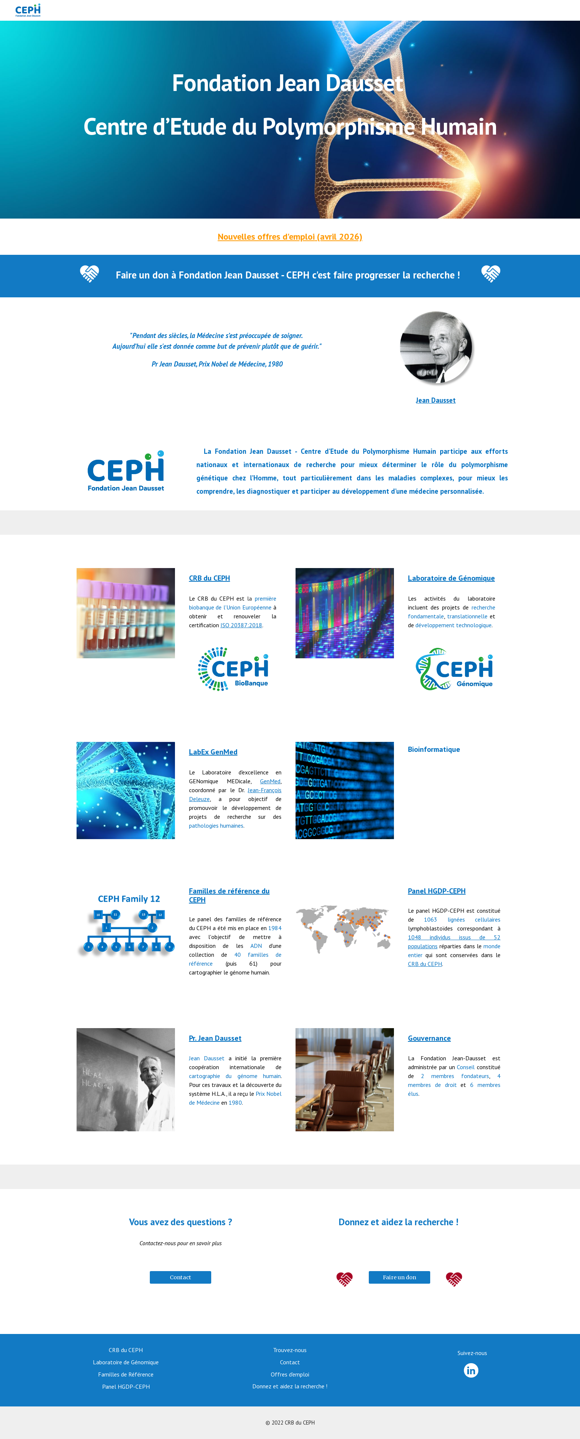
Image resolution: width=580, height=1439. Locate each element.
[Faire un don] (399, 1277)
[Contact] (180, 1277)
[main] (290, 119)
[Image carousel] (126, 1079)
